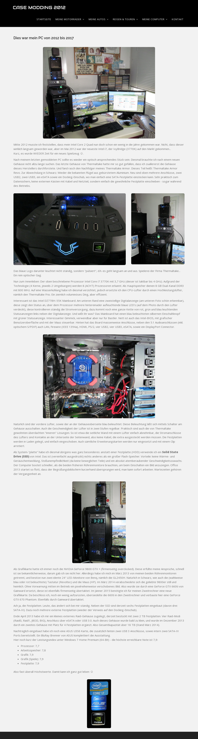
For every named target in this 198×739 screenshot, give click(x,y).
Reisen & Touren (125, 19)
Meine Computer (154, 19)
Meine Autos (98, 19)
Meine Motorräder (70, 19)
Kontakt (177, 19)
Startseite (44, 19)
